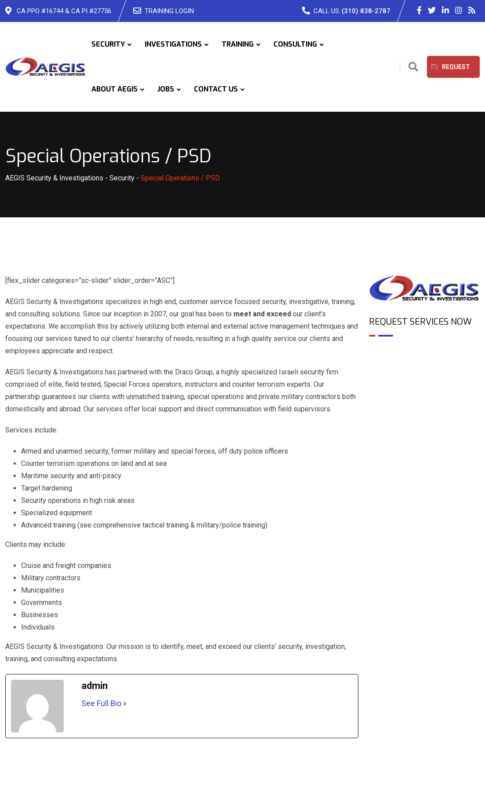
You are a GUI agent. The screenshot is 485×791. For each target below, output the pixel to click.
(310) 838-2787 (366, 11)
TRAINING (238, 44)
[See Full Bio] (124, 703)
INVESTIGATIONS (173, 44)
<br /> (424, 381)
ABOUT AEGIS (114, 89)
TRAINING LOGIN (169, 11)
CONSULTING (295, 44)
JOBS (165, 89)
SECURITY (108, 44)
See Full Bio (101, 703)
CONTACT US (216, 89)
